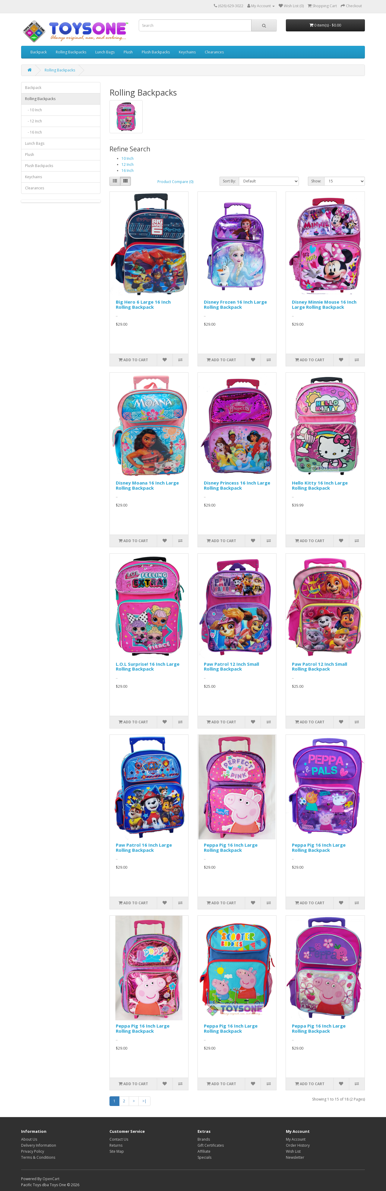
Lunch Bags (105, 52)
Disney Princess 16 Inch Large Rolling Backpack (237, 485)
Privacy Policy (32, 1151)
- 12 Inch (33, 121)
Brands (204, 1139)
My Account (295, 1139)
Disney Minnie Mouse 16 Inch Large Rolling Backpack (324, 304)
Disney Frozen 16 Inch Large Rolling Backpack (235, 304)
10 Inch (128, 158)
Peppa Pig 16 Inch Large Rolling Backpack (231, 847)
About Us (29, 1139)
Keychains (187, 52)
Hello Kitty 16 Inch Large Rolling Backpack (320, 485)
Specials (204, 1157)
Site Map (116, 1151)
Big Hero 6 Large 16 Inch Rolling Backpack (143, 304)
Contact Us (118, 1139)
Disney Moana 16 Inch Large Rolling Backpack (147, 485)
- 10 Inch (33, 109)
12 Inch (128, 164)
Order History (298, 1145)
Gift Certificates (211, 1145)
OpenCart (51, 1178)
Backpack (38, 52)
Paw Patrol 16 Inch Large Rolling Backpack (144, 847)
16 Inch (128, 170)
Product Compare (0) (175, 181)
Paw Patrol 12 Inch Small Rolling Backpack (231, 666)
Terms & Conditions (38, 1157)
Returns (115, 1145)
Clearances (214, 52)
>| (144, 1101)
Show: (316, 181)
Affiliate (204, 1151)
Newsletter (295, 1157)
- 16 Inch (33, 132)
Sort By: (229, 181)
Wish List (293, 1151)
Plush (128, 52)
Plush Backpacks (156, 52)
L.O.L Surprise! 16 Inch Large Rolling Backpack (147, 666)
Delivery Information (38, 1145)
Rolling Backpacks (71, 52)
